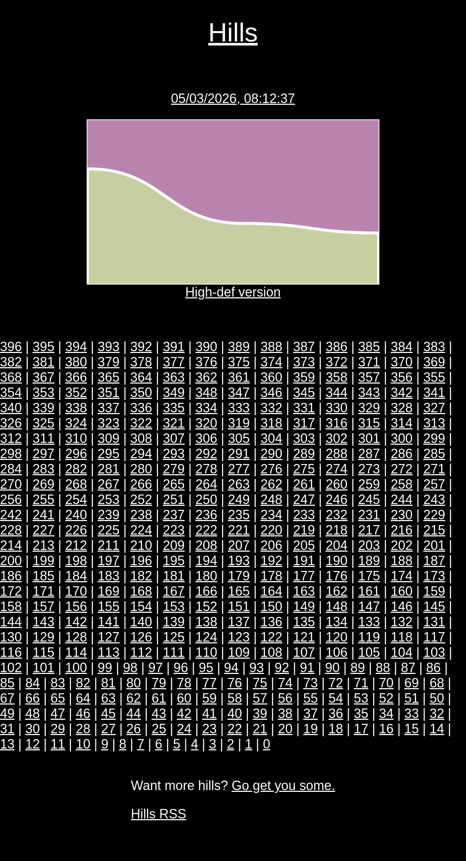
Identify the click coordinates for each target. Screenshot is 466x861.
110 (206, 652)
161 (369, 591)
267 (108, 484)
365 (108, 377)
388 (272, 346)
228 (11, 530)
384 (401, 346)
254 (76, 499)
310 (76, 438)
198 (76, 560)
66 (32, 698)
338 (76, 407)
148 (336, 606)
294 (141, 453)
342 (401, 392)
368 (11, 377)
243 (434, 499)
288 (336, 453)
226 (76, 530)
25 (158, 728)
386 (336, 346)
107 (304, 652)
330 (336, 407)
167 (174, 591)
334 (206, 407)
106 (336, 652)
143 (43, 621)
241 (43, 514)
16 (386, 728)
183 (108, 575)
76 (235, 682)
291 (239, 453)
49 (7, 713)
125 (174, 637)
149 (304, 606)
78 (184, 682)
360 (272, 377)
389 (239, 346)
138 (206, 621)
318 (272, 423)
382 (11, 361)
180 (206, 575)
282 (76, 468)
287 (369, 453)
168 (141, 591)
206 (272, 545)
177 (304, 575)
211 (108, 545)
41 (209, 713)
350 (141, 392)
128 (76, 637)
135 (304, 621)
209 (174, 545)
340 (11, 407)
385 (369, 346)
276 (272, 468)
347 (239, 392)
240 (76, 514)
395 (43, 346)
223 (174, 530)
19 (310, 728)
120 (336, 637)
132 (401, 621)
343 (369, 392)
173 (434, 575)
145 (434, 606)
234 (272, 514)
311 (43, 438)
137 (239, 621)
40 (235, 713)
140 (141, 621)
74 (285, 682)
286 (401, 453)
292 (206, 453)
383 (434, 346)
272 (401, 468)
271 (434, 468)
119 (369, 637)
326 (11, 423)
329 (369, 407)
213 (43, 545)
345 (304, 392)
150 (272, 606)
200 (11, 560)
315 (369, 423)
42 (184, 713)
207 (239, 545)
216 (401, 530)
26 (133, 728)
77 (209, 682)
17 (361, 728)
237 (174, 514)
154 (141, 606)
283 (43, 468)
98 (130, 667)
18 (335, 728)
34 (386, 713)
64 (83, 698)
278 (206, 468)
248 (272, 499)
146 (401, 606)
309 (108, 438)
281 (108, 468)
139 (174, 621)
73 (310, 682)
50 (437, 698)
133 (369, 621)
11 (58, 744)
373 (304, 361)
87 (408, 667)
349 (174, 392)
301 (369, 438)
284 (11, 468)
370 (401, 361)
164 (272, 591)
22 (235, 728)
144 (11, 621)
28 (83, 728)
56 (285, 698)
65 (58, 698)
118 (401, 637)
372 (336, 361)
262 (272, 484)
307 (174, 438)
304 (272, 438)
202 (401, 545)
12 (32, 744)
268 (76, 484)
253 (108, 499)
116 (11, 652)
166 (206, 591)
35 (361, 713)
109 (239, 652)
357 (369, 377)
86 (433, 667)
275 (304, 468)
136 (272, 621)
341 (434, 392)
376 (206, 361)
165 (239, 591)
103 (434, 652)
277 (239, 468)
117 (434, 637)
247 (304, 499)
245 (369, 499)
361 (239, 377)
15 (411, 728)
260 (336, 484)
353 (43, 392)
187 (434, 560)
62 (133, 698)
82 (83, 682)
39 (260, 713)
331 (304, 407)
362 (206, 377)
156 (76, 606)
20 (285, 728)
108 (272, 652)
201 (434, 545)
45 (108, 713)
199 (43, 560)
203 (369, 545)
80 (133, 682)
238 (141, 514)
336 (141, 407)
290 (272, 453)
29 (58, 728)
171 (43, 591)
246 (336, 499)
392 (141, 346)
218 (336, 530)
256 (11, 499)
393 (108, 346)
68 (437, 682)
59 (209, 698)
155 (108, 606)
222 (206, 530)
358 (336, 377)
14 (437, 728)
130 (11, 637)
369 (434, 361)
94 (231, 667)
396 (11, 346)
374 (272, 361)
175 (369, 575)
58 (235, 698)
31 (7, 728)
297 (43, 453)
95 (206, 667)
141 (108, 621)
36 (335, 713)
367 (43, 377)
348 (206, 392)
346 (272, 392)
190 (336, 560)
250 (206, 499)
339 (43, 407)
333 (239, 407)
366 (76, 377)
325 (43, 423)
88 (383, 667)
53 (361, 698)
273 (369, 468)
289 (304, 453)
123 (239, 637)
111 (174, 652)
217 (369, 530)
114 (76, 652)
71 (361, 682)
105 (369, 652)
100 (76, 667)
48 (32, 713)
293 (174, 453)
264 (206, 484)
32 (437, 713)
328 (401, 407)
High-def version (233, 292)
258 (401, 484)
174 (401, 575)
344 (336, 392)
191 (304, 560)
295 (108, 453)
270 (11, 484)
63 (108, 698)
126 (141, 637)
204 (336, 545)
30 (32, 728)
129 (43, 637)
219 (304, 530)
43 (158, 713)
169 (108, 591)
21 (260, 728)
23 (209, 728)
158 (11, 606)
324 (76, 423)
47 (58, 713)
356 (401, 377)
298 (11, 453)
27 (108, 728)
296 (76, 453)
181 (174, 575)
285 (434, 453)
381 (43, 361)
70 (386, 682)
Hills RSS (158, 813)
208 (206, 545)
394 (76, 346)
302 (336, 438)
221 (239, 530)
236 (206, 514)
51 (411, 698)
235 (239, 514)
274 (336, 468)
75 (260, 682)
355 (434, 377)
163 (304, 591)
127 (108, 637)
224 (141, 530)
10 (83, 744)
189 (369, 560)
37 (310, 713)
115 (43, 652)
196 (141, 560)
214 (11, 545)
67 (7, 698)
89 (357, 667)
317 (304, 423)
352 (76, 392)
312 (11, 438)
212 (76, 545)
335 (174, 407)
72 (335, 682)
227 (43, 530)
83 (58, 682)
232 (336, 514)
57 (260, 698)
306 (206, 438)
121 (304, 637)
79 (158, 682)
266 (141, 484)
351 (108, 392)
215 (434, 530)
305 (239, 438)
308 (141, 438)
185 (43, 575)
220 (272, 530)
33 (411, 713)
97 (155, 667)
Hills (233, 32)
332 (272, 407)
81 (108, 682)
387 (304, 346)
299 (434, 438)
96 (181, 667)
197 (108, 560)
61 (158, 698)
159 (434, 591)
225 (108, 530)
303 (304, 438)
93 (256, 667)
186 (11, 575)
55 (310, 698)
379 (108, 361)
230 (401, 514)
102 (11, 667)
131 (434, 621)
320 (206, 423)
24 (184, 728)
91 (307, 667)
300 (401, 438)
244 (401, 499)
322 (141, 423)
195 (174, 560)
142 (76, 621)
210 (141, 545)
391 (174, 346)
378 (141, 361)
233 (304, 514)
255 (43, 499)
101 (43, 667)
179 (239, 575)
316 (336, 423)
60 (184, 698)
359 (304, 377)
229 (434, 514)
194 (206, 560)
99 (105, 667)
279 (174, 468)
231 (369, 514)
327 (434, 407)
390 (206, 346)
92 (282, 667)
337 (108, 407)
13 (7, 744)
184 (76, 575)
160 (401, 591)
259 (369, 484)
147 (369, 606)
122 (272, 637)
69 (411, 682)
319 (239, 423)
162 (336, 591)
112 (141, 652)
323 (108, 423)
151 (239, 606)
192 (272, 560)
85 (7, 682)
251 (174, 499)
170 (76, 591)
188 (401, 560)
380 (76, 361)
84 (32, 682)
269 (43, 484)
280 (141, 468)
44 (133, 713)
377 (174, 361)
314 (401, 423)
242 (11, 514)
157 (43, 606)
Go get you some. (283, 785)
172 (11, 591)
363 (174, 377)
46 (83, 713)
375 (239, 361)
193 (239, 560)
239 (108, 514)
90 (332, 667)
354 (11, 392)
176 (336, 575)
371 (369, 361)
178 (272, 575)
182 (141, 575)
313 (434, 423)
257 (434, 484)
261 (304, 484)
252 (141, 499)
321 (174, 423)
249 (239, 499)
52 (386, 698)
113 (108, 652)
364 (141, 377)
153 (174, 606)
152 (206, 606)
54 (335, 698)
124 (206, 637)
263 (239, 484)
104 (401, 652)
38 (285, 713)
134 (336, 621)
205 (304, 545)
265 (174, 484)
